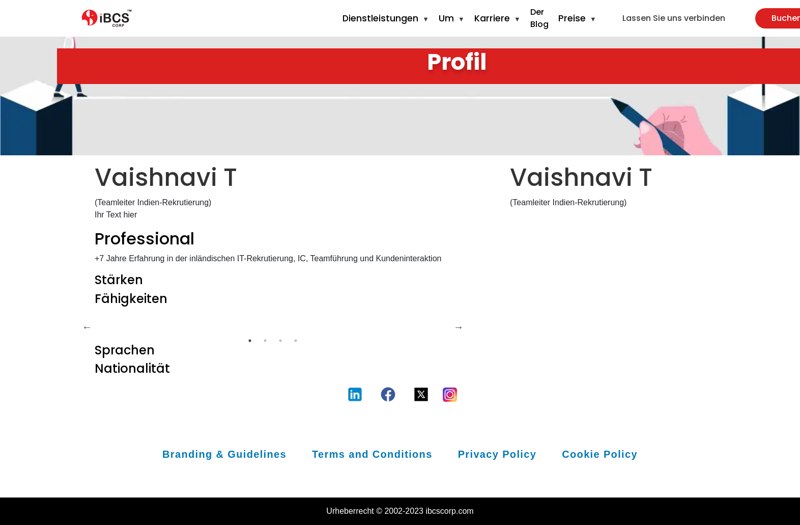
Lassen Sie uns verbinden (673, 18)
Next (458, 327)
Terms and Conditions (372, 454)
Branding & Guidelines (224, 454)
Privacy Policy (497, 454)
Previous (87, 327)
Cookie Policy (600, 454)
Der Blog (539, 18)
